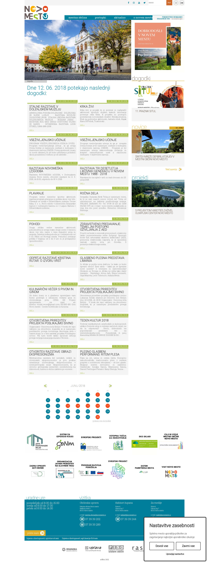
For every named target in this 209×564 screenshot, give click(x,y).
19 (58, 411)
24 (107, 411)
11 (48, 405)
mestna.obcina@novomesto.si (95, 515)
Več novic (171, 169)
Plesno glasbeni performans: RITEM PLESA (99, 353)
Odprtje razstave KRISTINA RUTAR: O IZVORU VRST (50, 259)
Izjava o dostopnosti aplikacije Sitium (80, 538)
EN (181, 2)
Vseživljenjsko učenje (47, 140)
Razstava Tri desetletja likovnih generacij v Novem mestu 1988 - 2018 (102, 171)
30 (98, 417)
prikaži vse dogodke (102, 421)
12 (58, 405)
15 (88, 405)
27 (68, 417)
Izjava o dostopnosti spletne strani (43, 538)
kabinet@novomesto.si (128, 515)
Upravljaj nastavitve (175, 554)
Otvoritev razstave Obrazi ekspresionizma (50, 353)
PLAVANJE (36, 193)
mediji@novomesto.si (163, 515)
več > (31, 130)
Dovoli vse (162, 546)
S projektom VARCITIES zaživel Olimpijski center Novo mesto (154, 212)
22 (88, 411)
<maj (45, 386)
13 (68, 405)
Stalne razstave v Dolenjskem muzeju (45, 108)
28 (78, 417)
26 (58, 417)
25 (48, 417)
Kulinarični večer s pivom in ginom (51, 290)
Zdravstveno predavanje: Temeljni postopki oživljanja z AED (100, 226)
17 (107, 405)
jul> (110, 386)
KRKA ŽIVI (87, 106)
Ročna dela (89, 193)
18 (48, 411)
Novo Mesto (43, 12)
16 (98, 405)
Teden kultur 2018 (94, 320)
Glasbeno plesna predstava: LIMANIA (102, 259)
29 (88, 417)
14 (78, 405)
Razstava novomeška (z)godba (46, 170)
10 (107, 400)
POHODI (34, 224)
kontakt (176, 2)
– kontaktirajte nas (169, 18)
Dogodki (30, 81)
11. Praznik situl (145, 111)
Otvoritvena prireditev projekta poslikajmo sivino (102, 290)
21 (78, 411)
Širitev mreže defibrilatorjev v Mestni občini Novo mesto (154, 158)
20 (68, 411)
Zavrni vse (188, 546)
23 (98, 411)
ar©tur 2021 (104, 559)
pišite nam (35, 533)
